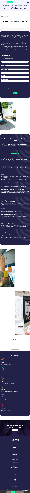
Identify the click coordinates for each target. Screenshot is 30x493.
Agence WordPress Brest (15, 342)
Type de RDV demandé (4, 79)
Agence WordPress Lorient (15, 339)
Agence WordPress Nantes (15, 349)
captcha (2, 83)
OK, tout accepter (25, 490)
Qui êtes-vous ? (3, 60)
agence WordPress (25, 49)
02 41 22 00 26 (15, 449)
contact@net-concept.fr (15, 451)
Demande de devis (15, 153)
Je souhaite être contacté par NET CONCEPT (7, 88)
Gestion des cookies (14, 486)
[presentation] (7, 85)
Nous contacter (15, 430)
